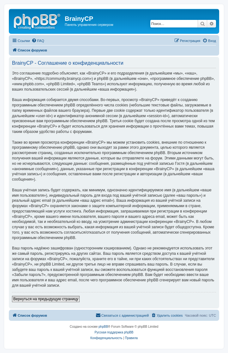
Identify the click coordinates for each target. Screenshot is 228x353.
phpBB (103, 326)
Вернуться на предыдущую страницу (45, 299)
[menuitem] (38, 41)
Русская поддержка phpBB (113, 332)
